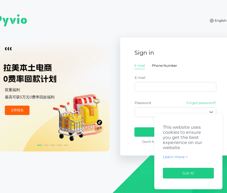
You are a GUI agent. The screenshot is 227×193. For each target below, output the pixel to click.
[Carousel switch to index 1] (39, 145)
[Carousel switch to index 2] (46, 145)
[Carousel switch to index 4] (59, 145)
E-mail (140, 78)
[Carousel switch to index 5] (66, 145)
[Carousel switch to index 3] (52, 145)
